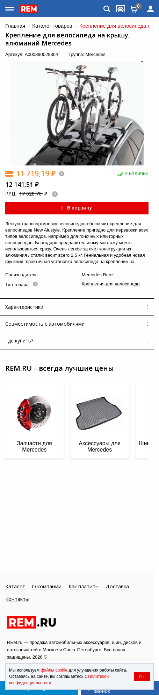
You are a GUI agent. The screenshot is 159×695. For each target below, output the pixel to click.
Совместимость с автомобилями (45, 323)
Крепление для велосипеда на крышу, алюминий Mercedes (67, 39)
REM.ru (14, 642)
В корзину (77, 207)
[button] (142, 65)
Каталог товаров (52, 26)
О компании (47, 586)
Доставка (117, 586)
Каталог (15, 586)
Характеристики (24, 307)
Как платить (83, 586)
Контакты (17, 599)
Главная (15, 26)
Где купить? (19, 340)
